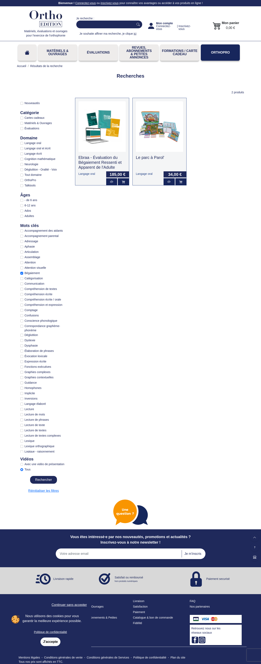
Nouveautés (32, 103)
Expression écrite (35, 361)
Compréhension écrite (38, 294)
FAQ (192, 601)
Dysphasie (31, 345)
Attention (30, 262)
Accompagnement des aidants (44, 230)
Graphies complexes (38, 372)
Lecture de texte (35, 425)
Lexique (30, 441)
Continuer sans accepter (69, 605)
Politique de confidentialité (50, 632)
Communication (34, 283)
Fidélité (137, 623)
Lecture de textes (35, 430)
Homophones (33, 388)
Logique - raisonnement (40, 451)
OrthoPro (220, 52)
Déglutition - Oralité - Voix (41, 169)
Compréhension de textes (41, 289)
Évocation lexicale (36, 356)
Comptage (31, 310)
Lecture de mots (35, 414)
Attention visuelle (35, 267)
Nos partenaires (200, 606)
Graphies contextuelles (39, 377)
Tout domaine (33, 174)
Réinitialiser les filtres (43, 490)
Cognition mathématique (40, 159)
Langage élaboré (35, 403)
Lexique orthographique (40, 446)
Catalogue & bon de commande (153, 617)
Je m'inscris (192, 553)
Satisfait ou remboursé (129, 579)
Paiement (139, 612)
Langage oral (33, 143)
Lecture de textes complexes (43, 435)
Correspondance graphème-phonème (42, 328)
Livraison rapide (63, 578)
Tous (28, 469)
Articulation (32, 251)
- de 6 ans (31, 200)
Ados (28, 210)
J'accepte (50, 641)
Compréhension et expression (43, 304)
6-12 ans (30, 205)
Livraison (138, 601)
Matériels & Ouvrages (58, 52)
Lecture (29, 409)
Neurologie (31, 164)
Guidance (31, 382)
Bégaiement (32, 273)
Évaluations (98, 52)
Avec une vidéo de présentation (44, 464)
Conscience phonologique (41, 320)
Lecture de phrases (37, 419)
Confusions (32, 315)
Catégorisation (34, 278)
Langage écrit (33, 153)
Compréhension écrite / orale (43, 299)
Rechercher (43, 479)
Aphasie (30, 246)
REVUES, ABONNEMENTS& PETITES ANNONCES (139, 52)
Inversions (31, 398)
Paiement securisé (218, 578)
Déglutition (31, 335)
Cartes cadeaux (35, 117)
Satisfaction (140, 606)
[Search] (104, 24)
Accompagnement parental (42, 236)
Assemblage (32, 257)
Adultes (29, 216)
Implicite (30, 393)
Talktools (30, 185)
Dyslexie (30, 340)
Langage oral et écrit (38, 148)
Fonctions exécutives (38, 366)
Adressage (31, 241)
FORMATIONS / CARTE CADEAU (180, 52)
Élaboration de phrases (39, 350)
